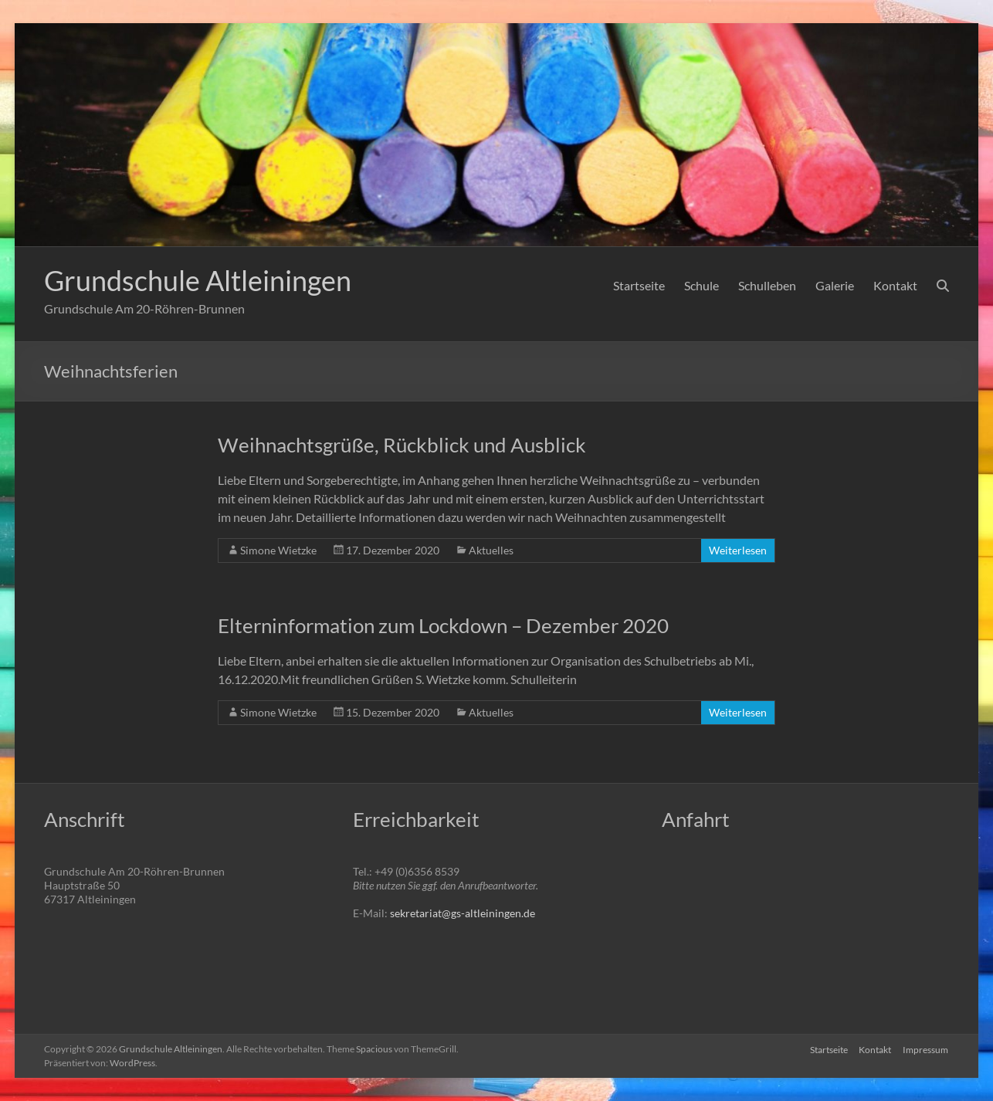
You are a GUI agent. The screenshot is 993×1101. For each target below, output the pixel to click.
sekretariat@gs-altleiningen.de (462, 913)
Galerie (834, 285)
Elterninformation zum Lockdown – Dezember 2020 (443, 625)
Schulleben (767, 285)
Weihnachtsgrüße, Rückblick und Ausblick (402, 444)
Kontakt (895, 285)
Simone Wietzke (278, 550)
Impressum (926, 1049)
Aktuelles (491, 550)
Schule (701, 285)
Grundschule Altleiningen (197, 280)
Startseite (639, 285)
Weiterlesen (738, 550)
